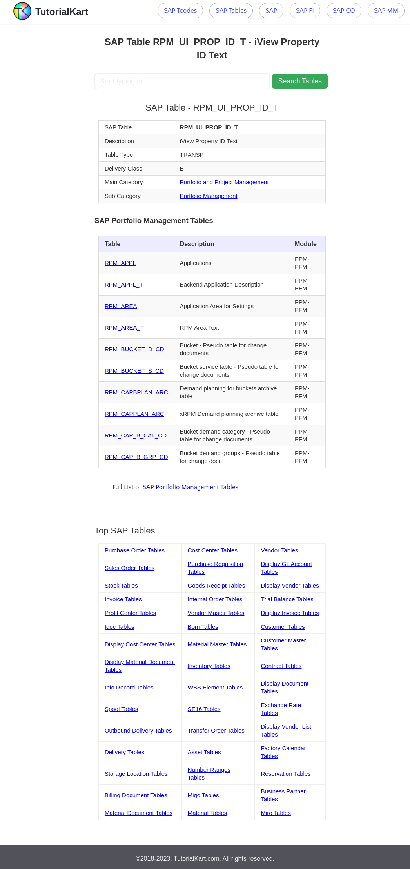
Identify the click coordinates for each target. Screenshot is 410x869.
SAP (271, 10)
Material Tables (207, 812)
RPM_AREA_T (124, 327)
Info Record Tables (129, 687)
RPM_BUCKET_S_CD (134, 370)
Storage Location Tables (136, 773)
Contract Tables (281, 665)
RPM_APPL (120, 262)
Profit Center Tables (130, 613)
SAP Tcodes (180, 10)
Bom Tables (203, 626)
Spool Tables (121, 709)
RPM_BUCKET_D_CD (134, 349)
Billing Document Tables (136, 795)
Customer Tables (283, 626)
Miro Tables (275, 812)
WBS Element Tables (215, 687)
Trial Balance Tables (287, 599)
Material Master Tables (217, 644)
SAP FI (305, 10)
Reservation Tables (285, 773)
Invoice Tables (123, 599)
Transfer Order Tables (216, 730)
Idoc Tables (119, 626)
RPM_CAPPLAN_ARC (134, 413)
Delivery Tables (124, 752)
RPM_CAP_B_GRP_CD (136, 457)
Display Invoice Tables (290, 613)
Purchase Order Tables (135, 550)
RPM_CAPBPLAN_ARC (136, 392)
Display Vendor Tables (290, 585)
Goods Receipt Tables (216, 585)
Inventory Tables (209, 665)
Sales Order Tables (129, 567)
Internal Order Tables (215, 599)
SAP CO (344, 10)
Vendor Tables (279, 550)
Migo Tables (203, 795)
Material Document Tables (138, 812)
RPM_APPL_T (124, 284)
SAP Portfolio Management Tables (190, 487)
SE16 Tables (204, 709)
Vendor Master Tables (216, 613)
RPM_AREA (121, 306)
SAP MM (386, 10)
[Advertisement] (47, 141)
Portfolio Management (209, 195)
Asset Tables (204, 752)
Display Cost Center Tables (140, 644)
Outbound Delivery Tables (138, 730)
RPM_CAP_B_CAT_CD (136, 435)
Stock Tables (121, 585)
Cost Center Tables (213, 550)
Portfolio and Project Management (224, 182)
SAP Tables (231, 10)
